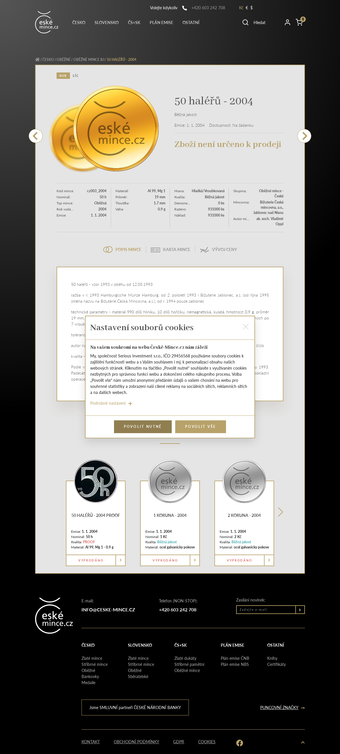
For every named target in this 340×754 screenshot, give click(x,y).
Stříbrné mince (95, 664)
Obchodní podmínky (136, 741)
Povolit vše (200, 426)
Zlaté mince (92, 658)
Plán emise (161, 22)
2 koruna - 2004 (244, 515)
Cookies (207, 741)
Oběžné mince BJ (88, 59)
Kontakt (91, 741)
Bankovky (90, 676)
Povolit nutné (143, 426)
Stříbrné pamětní (189, 664)
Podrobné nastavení (111, 403)
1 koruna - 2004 (170, 515)
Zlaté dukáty (185, 658)
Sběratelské (138, 676)
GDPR (178, 741)
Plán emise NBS (235, 664)
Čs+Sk (134, 22)
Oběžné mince (187, 670)
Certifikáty (276, 664)
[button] (261, 22)
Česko (78, 22)
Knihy (272, 658)
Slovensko (107, 22)
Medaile (88, 682)
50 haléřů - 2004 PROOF (95, 515)
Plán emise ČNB (235, 658)
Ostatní (190, 22)
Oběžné (63, 59)
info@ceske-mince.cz (108, 609)
